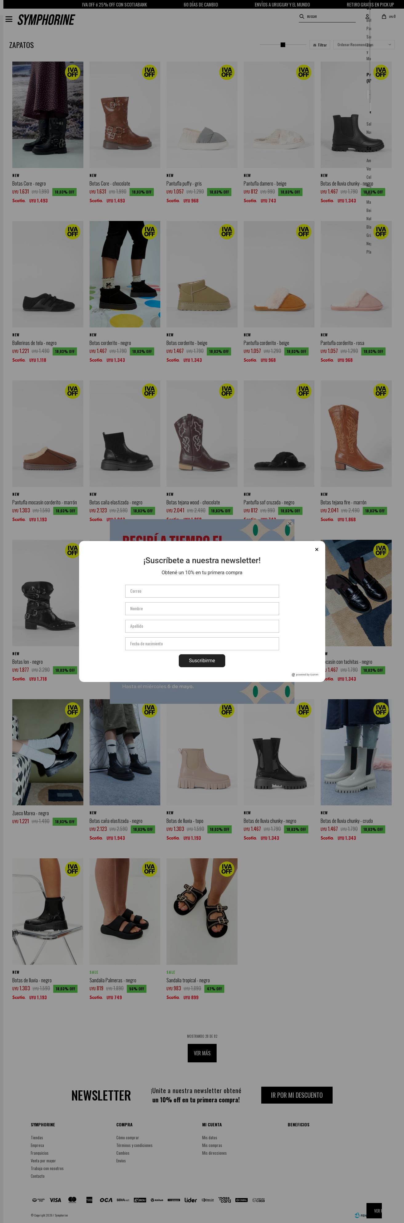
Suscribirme (202, 661)
